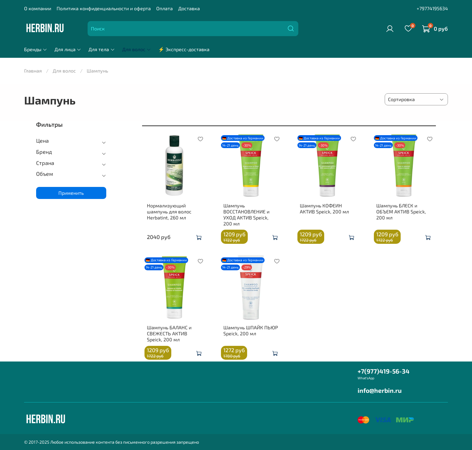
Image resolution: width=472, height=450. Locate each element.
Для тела (101, 49)
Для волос (136, 49)
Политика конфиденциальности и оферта (104, 8)
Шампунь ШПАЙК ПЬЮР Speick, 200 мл (250, 330)
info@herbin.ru (380, 390)
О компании (37, 8)
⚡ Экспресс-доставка (184, 49)
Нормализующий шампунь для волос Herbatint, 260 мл (169, 211)
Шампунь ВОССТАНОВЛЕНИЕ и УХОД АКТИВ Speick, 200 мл (246, 214)
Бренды (35, 49)
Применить (71, 193)
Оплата (164, 8)
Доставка (189, 8)
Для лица (67, 49)
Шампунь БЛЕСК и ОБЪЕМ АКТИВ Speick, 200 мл (401, 211)
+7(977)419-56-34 (383, 371)
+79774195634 (432, 8)
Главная (33, 70)
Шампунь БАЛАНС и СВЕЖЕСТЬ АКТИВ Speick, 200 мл (169, 333)
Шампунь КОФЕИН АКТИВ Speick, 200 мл (324, 208)
